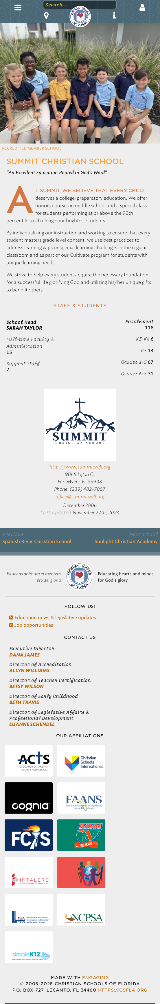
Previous (12, 534)
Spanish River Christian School (36, 541)
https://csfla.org (123, 990)
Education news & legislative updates (52, 617)
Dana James (24, 655)
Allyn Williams (29, 670)
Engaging (95, 977)
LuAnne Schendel (32, 724)
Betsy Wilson (26, 686)
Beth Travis (24, 702)
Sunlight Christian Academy (126, 541)
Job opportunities (31, 625)
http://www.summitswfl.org (79, 467)
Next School (144, 534)
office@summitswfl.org (80, 496)
